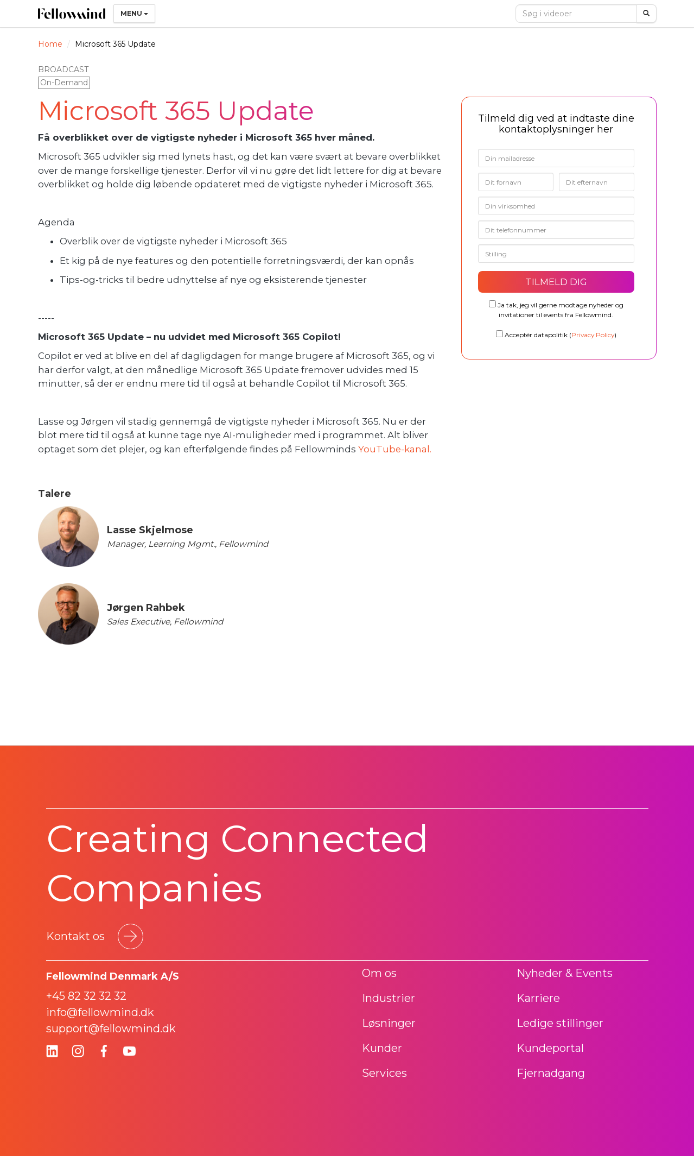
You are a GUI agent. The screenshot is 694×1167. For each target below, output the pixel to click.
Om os (379, 973)
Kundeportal (550, 1048)
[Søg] (646, 13)
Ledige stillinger (560, 1023)
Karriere (538, 998)
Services (384, 1073)
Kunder (382, 1048)
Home (50, 44)
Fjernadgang (551, 1073)
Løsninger (389, 1023)
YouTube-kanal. (396, 449)
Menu (134, 13)
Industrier (388, 998)
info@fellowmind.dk (100, 1012)
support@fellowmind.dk (111, 1028)
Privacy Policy (592, 335)
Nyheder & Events (565, 973)
